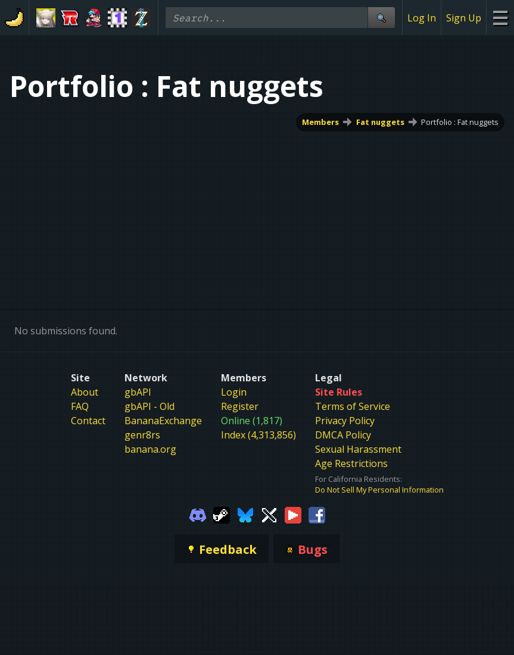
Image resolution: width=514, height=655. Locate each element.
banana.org (150, 449)
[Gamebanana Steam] (221, 514)
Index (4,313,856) (258, 434)
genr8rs (142, 434)
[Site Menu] (500, 17)
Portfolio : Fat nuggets (460, 122)
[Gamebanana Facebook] (316, 514)
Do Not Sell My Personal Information (379, 489)
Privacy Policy (345, 420)
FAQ (80, 406)
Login (234, 392)
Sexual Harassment (358, 449)
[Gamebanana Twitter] (269, 514)
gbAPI (137, 392)
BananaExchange (163, 420)
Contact (88, 420)
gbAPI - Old (149, 406)
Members (320, 122)
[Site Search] (381, 17)
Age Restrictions (351, 463)
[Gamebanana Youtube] (293, 514)
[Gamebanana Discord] (197, 514)
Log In (421, 17)
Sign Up (463, 17)
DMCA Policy (343, 434)
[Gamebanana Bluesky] (245, 514)
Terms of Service (352, 406)
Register (239, 406)
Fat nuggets (380, 122)
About (84, 392)
